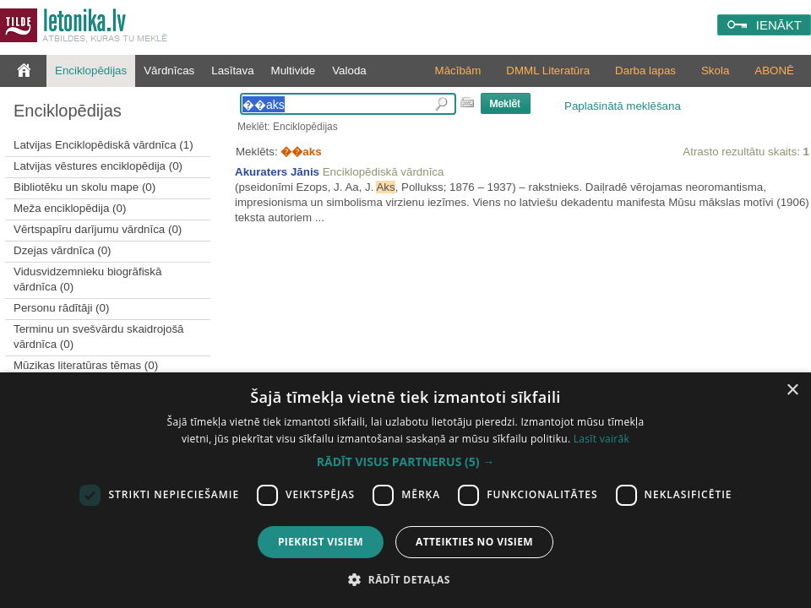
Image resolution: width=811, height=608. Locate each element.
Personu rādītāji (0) (61, 307)
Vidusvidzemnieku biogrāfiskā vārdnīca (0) (87, 279)
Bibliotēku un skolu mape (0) (84, 187)
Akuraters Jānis (277, 172)
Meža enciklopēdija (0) (70, 208)
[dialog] (405, 490)
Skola (715, 70)
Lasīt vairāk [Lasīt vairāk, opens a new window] (601, 439)
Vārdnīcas (169, 70)
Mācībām (458, 70)
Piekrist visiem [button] (320, 542)
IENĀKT (779, 25)
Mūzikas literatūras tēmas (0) (86, 365)
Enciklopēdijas (91, 70)
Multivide (293, 70)
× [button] (792, 390)
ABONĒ (774, 70)
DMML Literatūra (548, 70)
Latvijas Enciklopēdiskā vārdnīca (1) (103, 144)
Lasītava (232, 70)
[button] (405, 462)
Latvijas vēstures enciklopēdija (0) (98, 166)
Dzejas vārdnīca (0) (63, 250)
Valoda (349, 70)
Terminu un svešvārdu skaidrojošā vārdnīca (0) (99, 336)
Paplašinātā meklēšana (622, 106)
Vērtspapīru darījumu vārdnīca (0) (98, 229)
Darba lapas (645, 70)
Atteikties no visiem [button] (474, 542)
